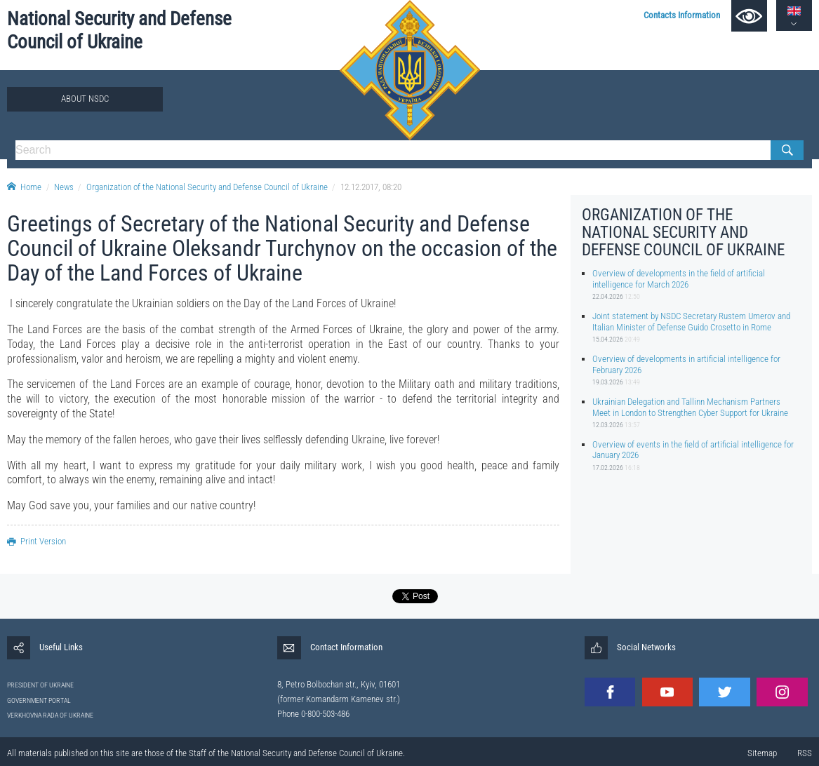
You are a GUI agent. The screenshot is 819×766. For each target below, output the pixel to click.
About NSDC (85, 98)
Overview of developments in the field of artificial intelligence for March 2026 (678, 278)
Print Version (36, 541)
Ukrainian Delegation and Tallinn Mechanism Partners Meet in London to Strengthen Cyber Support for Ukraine (690, 406)
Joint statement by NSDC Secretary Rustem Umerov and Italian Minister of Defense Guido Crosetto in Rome (691, 321)
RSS (804, 753)
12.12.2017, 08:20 (370, 187)
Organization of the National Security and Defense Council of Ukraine (207, 187)
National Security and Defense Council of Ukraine (119, 30)
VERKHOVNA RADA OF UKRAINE (50, 715)
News (64, 187)
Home (24, 187)
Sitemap (762, 753)
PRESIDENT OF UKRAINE (40, 685)
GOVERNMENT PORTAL (39, 700)
